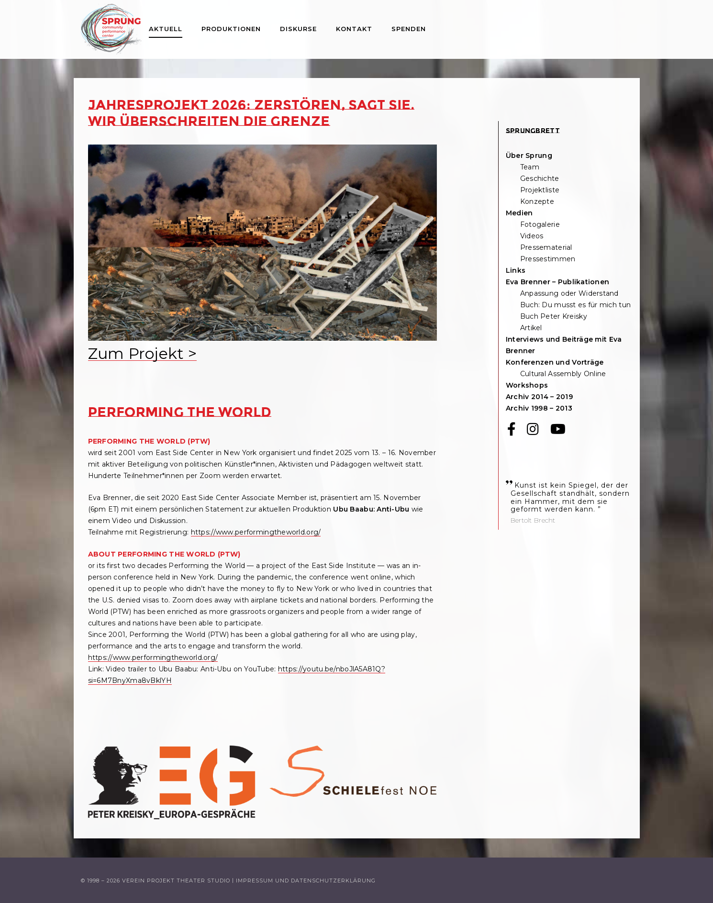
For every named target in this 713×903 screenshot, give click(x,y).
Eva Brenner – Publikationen (558, 282)
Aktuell (165, 29)
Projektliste (539, 190)
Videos (532, 236)
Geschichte (539, 178)
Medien (519, 213)
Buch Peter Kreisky (553, 316)
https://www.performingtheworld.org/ (256, 532)
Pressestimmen (548, 259)
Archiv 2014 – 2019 (539, 396)
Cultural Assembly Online (563, 373)
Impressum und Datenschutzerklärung (306, 880)
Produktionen (231, 29)
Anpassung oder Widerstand (569, 293)
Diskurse (298, 29)
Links (515, 270)
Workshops (527, 385)
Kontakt (354, 29)
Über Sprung (529, 155)
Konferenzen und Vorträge (555, 362)
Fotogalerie (540, 224)
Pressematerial (546, 247)
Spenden (408, 29)
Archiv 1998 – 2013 (539, 408)
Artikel (531, 327)
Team (529, 167)
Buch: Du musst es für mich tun (575, 305)
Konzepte (537, 201)
